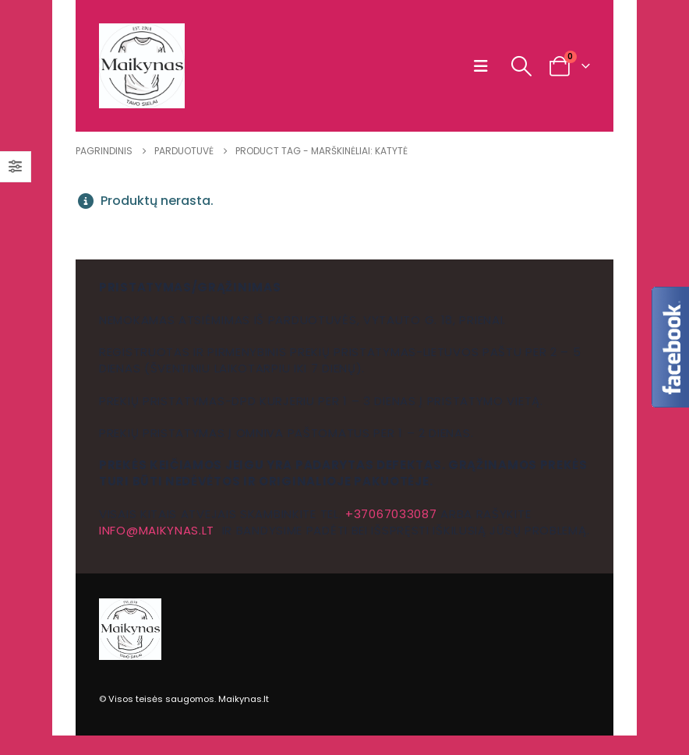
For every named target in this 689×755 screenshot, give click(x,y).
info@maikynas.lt (156, 530)
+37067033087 (390, 514)
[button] (484, 66)
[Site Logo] (142, 65)
